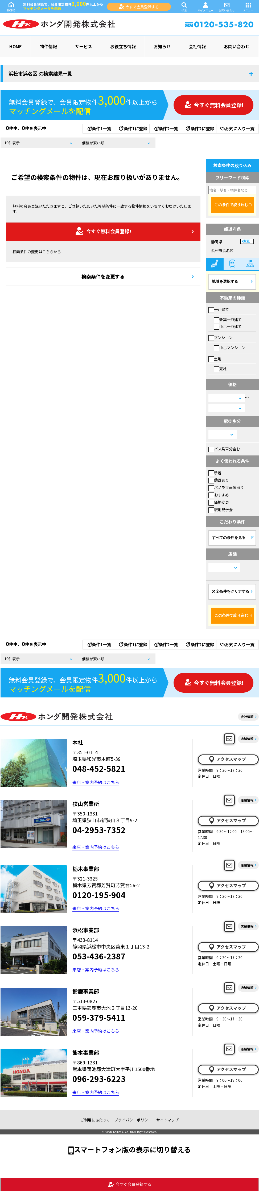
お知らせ (162, 46)
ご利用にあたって (95, 1120)
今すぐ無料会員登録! (214, 105)
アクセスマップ (227, 759)
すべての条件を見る (228, 537)
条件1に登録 (132, 128)
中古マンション (229, 347)
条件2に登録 (199, 128)
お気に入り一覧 (237, 128)
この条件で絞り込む (231, 205)
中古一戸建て (228, 326)
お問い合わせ (226, 6)
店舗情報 (247, 738)
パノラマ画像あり (226, 487)
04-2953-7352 (99, 829)
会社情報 (197, 46)
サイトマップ (167, 1120)
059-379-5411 (99, 1017)
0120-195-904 (99, 894)
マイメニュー (205, 6)
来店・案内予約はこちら (95, 782)
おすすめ (218, 495)
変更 (246, 241)
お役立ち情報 (123, 46)
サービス (83, 46)
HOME (11, 6)
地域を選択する (225, 281)
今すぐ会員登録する (139, 6)
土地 (214, 358)
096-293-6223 (99, 1078)
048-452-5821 (99, 768)
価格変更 (218, 502)
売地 (220, 368)
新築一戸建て (228, 319)
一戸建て (218, 309)
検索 (184, 6)
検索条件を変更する (103, 276)
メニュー (248, 6)
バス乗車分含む (224, 448)
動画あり (218, 480)
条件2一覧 (166, 128)
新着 (214, 472)
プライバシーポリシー (133, 1120)
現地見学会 (220, 509)
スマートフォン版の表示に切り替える (132, 1149)
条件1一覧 (99, 128)
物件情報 (48, 46)
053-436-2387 (99, 956)
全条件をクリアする (230, 591)
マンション (220, 337)
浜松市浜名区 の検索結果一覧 (40, 73)
